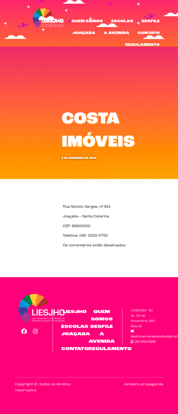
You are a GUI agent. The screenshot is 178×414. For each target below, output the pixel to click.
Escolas (122, 21)
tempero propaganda (143, 384)
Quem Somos (87, 21)
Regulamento (142, 45)
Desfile (151, 21)
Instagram (35, 331)
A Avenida (116, 33)
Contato (149, 33)
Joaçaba (83, 33)
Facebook (24, 331)
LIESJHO (53, 21)
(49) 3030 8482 (143, 342)
